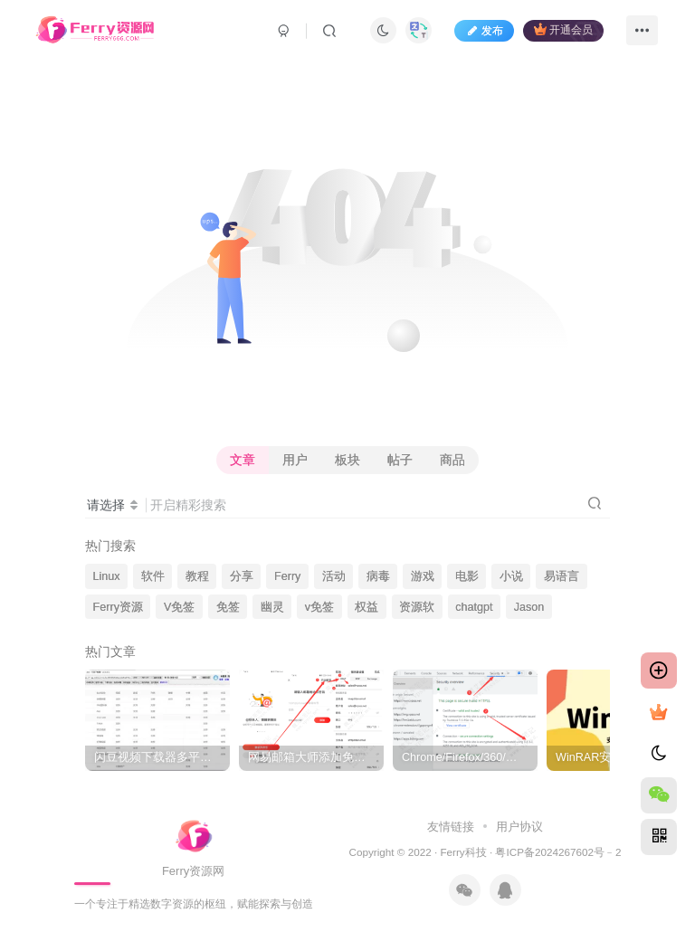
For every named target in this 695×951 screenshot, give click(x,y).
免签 (228, 607)
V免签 (179, 607)
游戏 (422, 576)
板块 (347, 459)
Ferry (287, 576)
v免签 (319, 607)
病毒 (378, 576)
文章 (242, 459)
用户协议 (517, 826)
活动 (334, 576)
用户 (295, 459)
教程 (197, 576)
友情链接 (452, 826)
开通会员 (563, 29)
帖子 (400, 459)
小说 (511, 576)
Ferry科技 (463, 852)
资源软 (416, 607)
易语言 (561, 576)
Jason (529, 607)
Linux (106, 576)
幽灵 (272, 607)
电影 (467, 576)
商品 (452, 459)
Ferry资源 (118, 607)
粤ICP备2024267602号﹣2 (558, 852)
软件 (153, 576)
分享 (241, 576)
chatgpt (473, 607)
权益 (366, 607)
